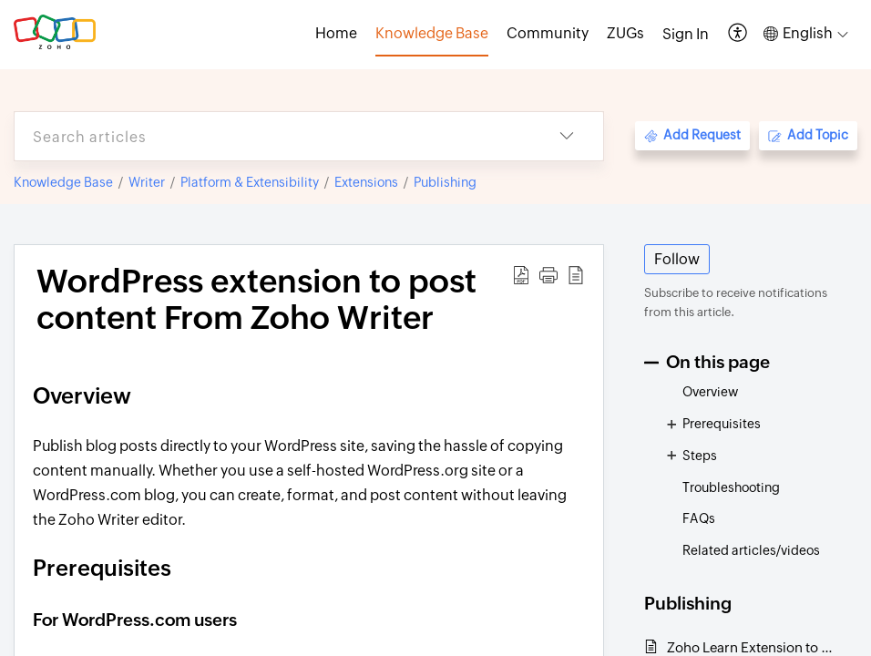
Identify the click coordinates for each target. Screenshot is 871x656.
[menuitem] (685, 34)
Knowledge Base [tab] (431, 33)
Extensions (366, 182)
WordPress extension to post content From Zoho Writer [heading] (256, 299)
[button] (738, 34)
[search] (272, 136)
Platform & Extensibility (249, 182)
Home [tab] (336, 33)
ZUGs (625, 33)
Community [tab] (548, 33)
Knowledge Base (63, 182)
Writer (146, 182)
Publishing (445, 182)
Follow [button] (677, 259)
